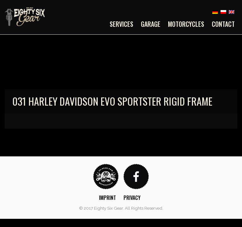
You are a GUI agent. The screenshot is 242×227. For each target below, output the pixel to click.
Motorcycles (186, 24)
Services (121, 24)
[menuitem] (123, 24)
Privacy (132, 197)
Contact (223, 24)
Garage (150, 24)
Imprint (107, 197)
